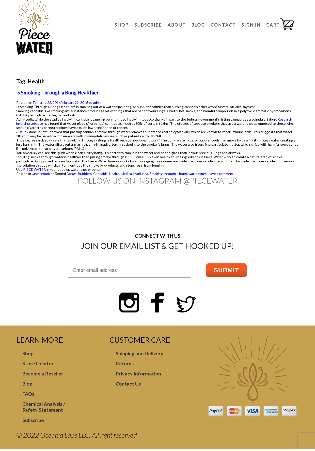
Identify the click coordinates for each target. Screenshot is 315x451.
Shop (27, 354)
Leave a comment (220, 173)
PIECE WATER (34, 169)
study (23, 132)
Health (114, 173)
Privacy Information (138, 374)
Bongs (72, 173)
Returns (125, 364)
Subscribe (33, 422)
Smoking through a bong (168, 173)
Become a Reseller (42, 374)
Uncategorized (43, 173)
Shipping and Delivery (140, 354)
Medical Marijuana (134, 173)
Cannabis (100, 173)
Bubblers (85, 173)
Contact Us (128, 385)
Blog (27, 385)
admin (97, 102)
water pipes (198, 173)
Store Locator (38, 364)
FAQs (28, 395)
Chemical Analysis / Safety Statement (43, 408)
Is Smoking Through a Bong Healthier (57, 92)
